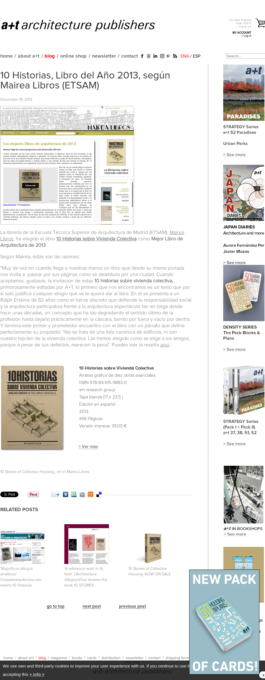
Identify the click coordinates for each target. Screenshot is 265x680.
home (6, 56)
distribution (111, 658)
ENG (185, 56)
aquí (164, 345)
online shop (73, 56)
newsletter (104, 56)
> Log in (246, 35)
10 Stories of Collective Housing (27, 472)
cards (92, 658)
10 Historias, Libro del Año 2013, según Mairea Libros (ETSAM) (85, 81)
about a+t (28, 56)
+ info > (37, 674)
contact (129, 56)
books (77, 658)
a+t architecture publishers (85, 25)
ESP (196, 56)
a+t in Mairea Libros (73, 472)
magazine (59, 658)
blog (50, 56)
